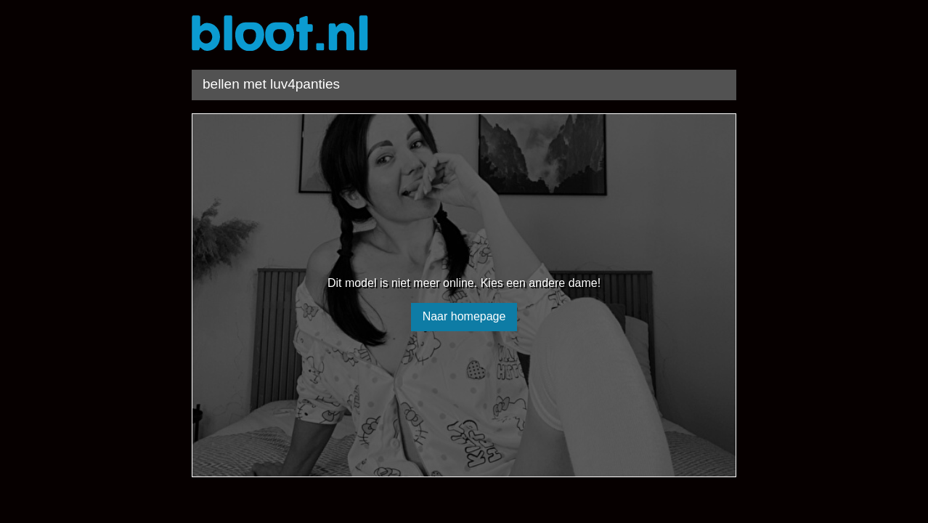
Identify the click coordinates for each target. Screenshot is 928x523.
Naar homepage (464, 316)
